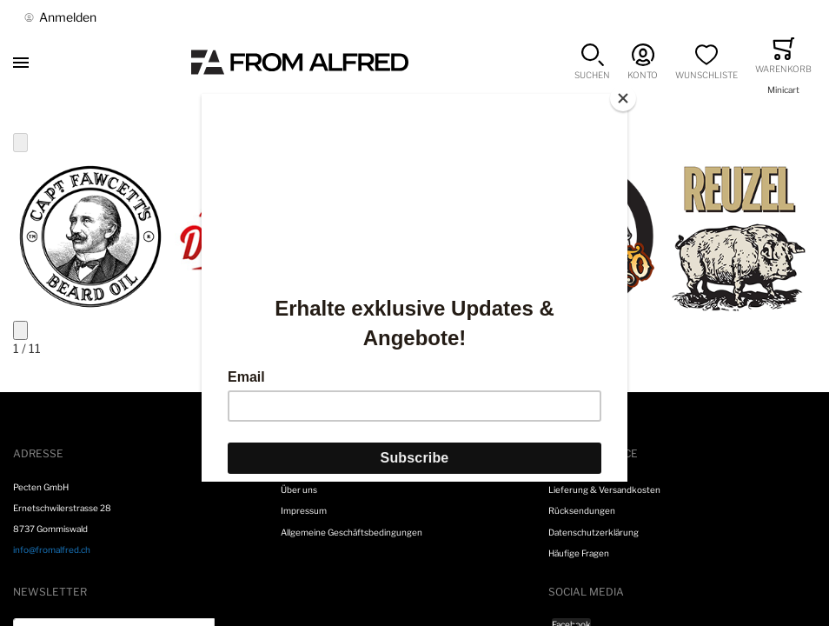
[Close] (623, 98)
